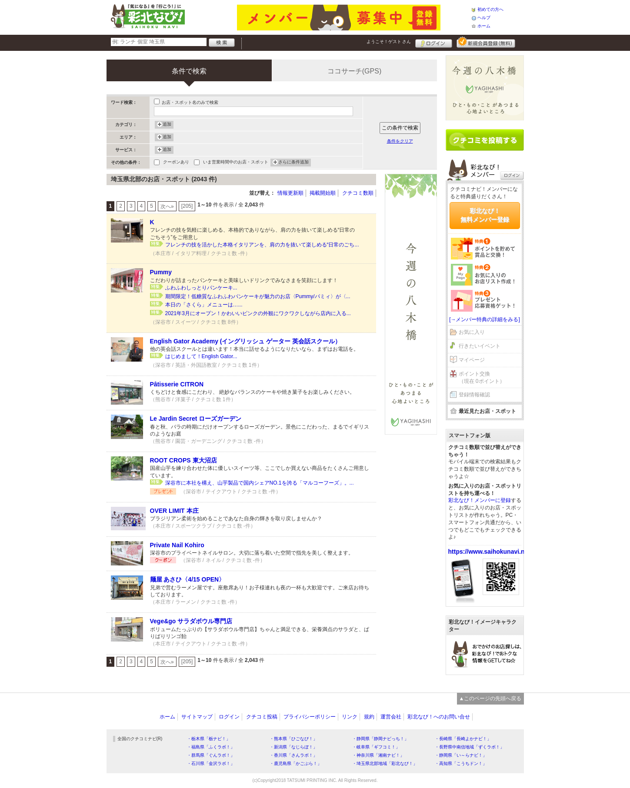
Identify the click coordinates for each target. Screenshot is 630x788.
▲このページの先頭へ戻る (490, 698)
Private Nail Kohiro (177, 545)
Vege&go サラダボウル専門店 (191, 621)
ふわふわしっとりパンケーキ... (201, 288)
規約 (369, 717)
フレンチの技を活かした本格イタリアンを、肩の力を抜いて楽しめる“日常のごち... (262, 245)
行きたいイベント (479, 346)
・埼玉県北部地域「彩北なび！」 (384, 763)
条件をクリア (400, 141)
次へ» (167, 206)
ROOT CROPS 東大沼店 (183, 460)
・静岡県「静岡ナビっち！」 (380, 738)
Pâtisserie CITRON (177, 384)
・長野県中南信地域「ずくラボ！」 (469, 747)
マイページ (472, 360)
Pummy (161, 272)
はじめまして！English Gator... (201, 356)
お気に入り (472, 332)
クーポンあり (176, 162)
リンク (349, 717)
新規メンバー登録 (486, 42)
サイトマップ (197, 717)
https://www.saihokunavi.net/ (490, 551)
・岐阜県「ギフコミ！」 (376, 747)
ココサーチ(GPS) (354, 71)
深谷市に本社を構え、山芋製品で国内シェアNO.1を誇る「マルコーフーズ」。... (259, 483)
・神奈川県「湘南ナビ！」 (378, 755)
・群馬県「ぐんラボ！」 (211, 755)
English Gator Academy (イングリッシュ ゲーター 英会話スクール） (245, 341)
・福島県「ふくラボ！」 (211, 747)
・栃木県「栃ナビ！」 (208, 738)
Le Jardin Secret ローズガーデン (196, 418)
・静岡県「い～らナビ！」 (461, 755)
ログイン (433, 42)
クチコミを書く (485, 140)
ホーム (483, 25)
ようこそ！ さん (389, 41)
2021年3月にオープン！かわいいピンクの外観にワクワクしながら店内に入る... (258, 313)
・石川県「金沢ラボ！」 (211, 763)
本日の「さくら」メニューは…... (204, 305)
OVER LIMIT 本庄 (174, 510)
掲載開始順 (323, 193)
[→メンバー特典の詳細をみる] (484, 319)
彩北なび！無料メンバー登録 (484, 215)
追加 (167, 125)
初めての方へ (490, 9)
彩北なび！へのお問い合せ (438, 717)
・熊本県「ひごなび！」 (293, 738)
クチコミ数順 (357, 193)
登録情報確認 (474, 395)
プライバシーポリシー (309, 717)
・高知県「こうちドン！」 (461, 763)
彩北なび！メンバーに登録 (479, 500)
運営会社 (390, 717)
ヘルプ (483, 17)
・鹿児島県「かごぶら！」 (296, 763)
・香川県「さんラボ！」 (293, 755)
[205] (187, 206)
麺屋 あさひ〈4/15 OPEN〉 (187, 579)
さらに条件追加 (293, 163)
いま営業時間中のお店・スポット (235, 162)
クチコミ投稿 (261, 717)
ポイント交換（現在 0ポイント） (482, 377)
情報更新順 (290, 193)
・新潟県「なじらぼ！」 (293, 747)
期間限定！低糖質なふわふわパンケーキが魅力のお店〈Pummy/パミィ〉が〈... (257, 296)
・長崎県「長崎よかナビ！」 (463, 738)
